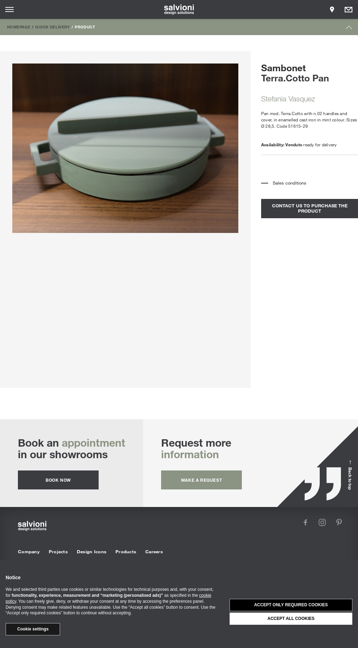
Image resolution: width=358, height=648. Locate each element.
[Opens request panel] (348, 9)
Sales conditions (289, 183)
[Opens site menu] (9, 9)
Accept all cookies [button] (290, 618)
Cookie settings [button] (32, 629)
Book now (58, 480)
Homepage (18, 26)
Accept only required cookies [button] (291, 604)
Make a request (201, 480)
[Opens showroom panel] (332, 9)
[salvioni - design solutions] (179, 9)
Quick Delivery (52, 26)
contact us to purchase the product (309, 208)
